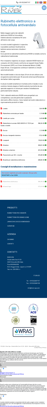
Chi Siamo (10, 239)
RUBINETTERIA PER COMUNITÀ (16, 213)
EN (36, 275)
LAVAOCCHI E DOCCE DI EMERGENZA (18, 221)
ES (39, 275)
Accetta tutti (4, 374)
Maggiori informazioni (7, 373)
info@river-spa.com (34, 288)
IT (34, 275)
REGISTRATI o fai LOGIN (10, 175)
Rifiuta (22, 374)
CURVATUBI (10, 226)
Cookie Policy (38, 347)
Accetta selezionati (14, 374)
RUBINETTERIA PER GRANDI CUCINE (18, 217)
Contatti (10, 244)
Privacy (44, 347)
